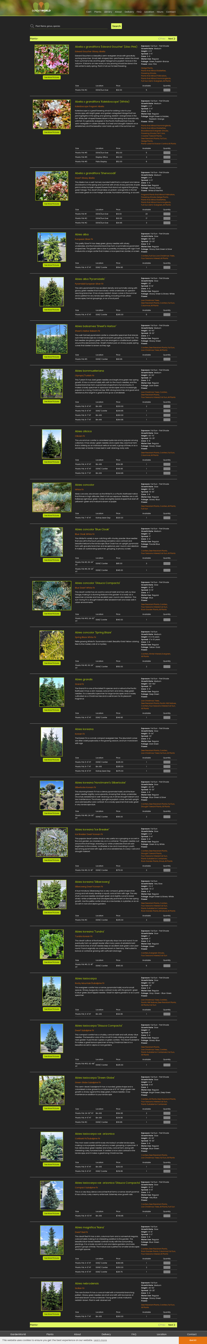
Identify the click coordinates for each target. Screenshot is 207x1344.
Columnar (145, 305)
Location (149, 11)
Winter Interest (155, 654)
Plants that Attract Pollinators (153, 76)
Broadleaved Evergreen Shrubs (154, 130)
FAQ (139, 11)
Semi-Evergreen (155, 81)
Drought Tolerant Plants (151, 806)
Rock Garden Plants (149, 609)
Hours (160, 11)
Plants (97, 11)
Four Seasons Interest (150, 258)
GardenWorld (18, 1334)
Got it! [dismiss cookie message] (192, 1340)
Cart (88, 11)
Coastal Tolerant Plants (151, 136)
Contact (171, 11)
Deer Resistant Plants (150, 138)
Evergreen (166, 654)
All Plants (167, 81)
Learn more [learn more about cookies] (100, 1340)
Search (116, 26)
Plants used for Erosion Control (154, 143)
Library (108, 11)
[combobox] (70, 26)
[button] (52, 59)
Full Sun (144, 81)
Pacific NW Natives (168, 703)
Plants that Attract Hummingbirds (156, 78)
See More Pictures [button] (51, 77)
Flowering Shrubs (148, 73)
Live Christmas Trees (165, 256)
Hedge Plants (147, 68)
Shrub (161, 861)
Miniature (163, 911)
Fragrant (145, 194)
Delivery (129, 11)
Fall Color (161, 133)
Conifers (144, 256)
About (118, 11)
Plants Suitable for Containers (154, 858)
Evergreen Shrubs (156, 953)
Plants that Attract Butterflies (153, 70)
